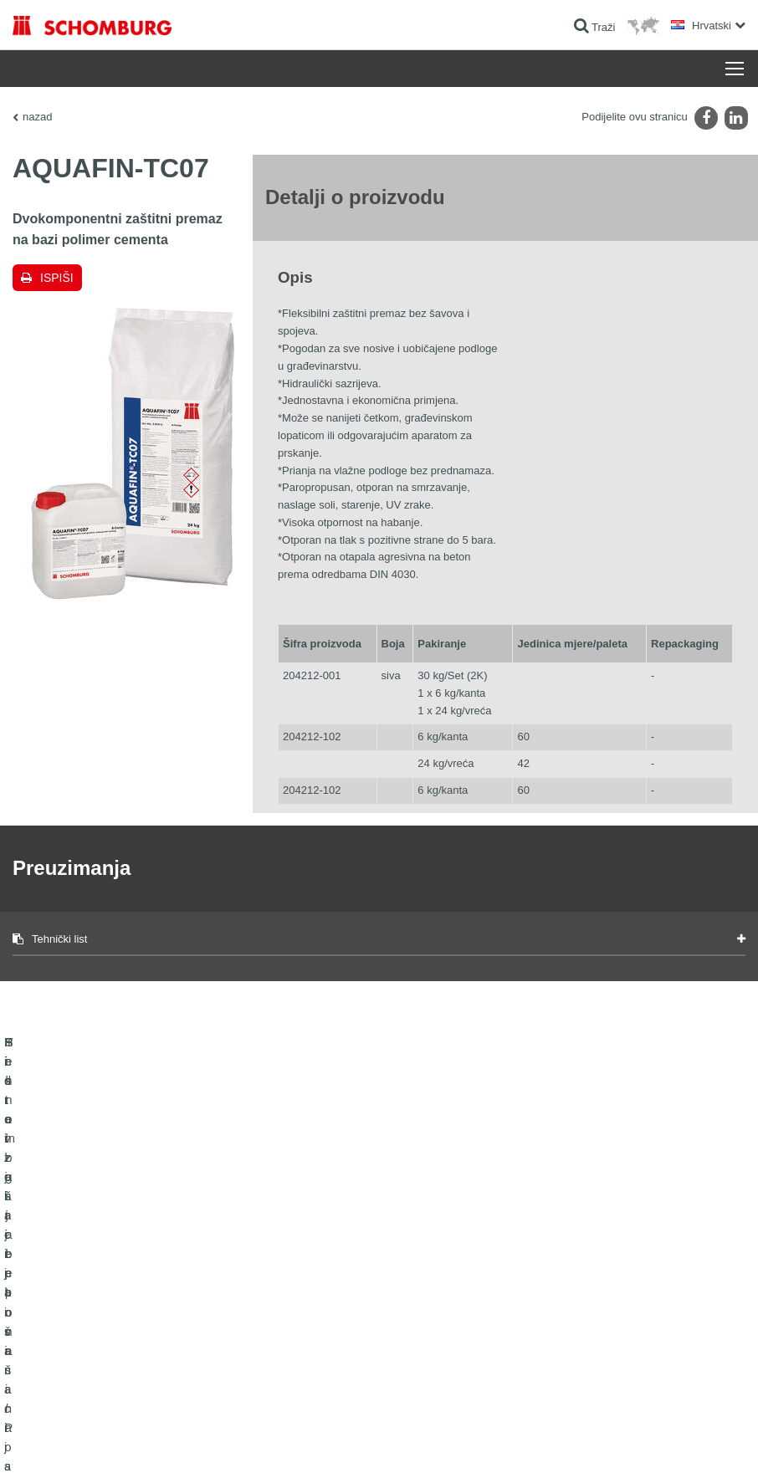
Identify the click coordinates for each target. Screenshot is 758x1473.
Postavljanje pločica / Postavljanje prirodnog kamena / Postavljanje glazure (110, 1315)
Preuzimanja (293, 1302)
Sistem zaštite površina (64, 1352)
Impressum (93, 1440)
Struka (279, 1327)
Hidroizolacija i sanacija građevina (88, 1277)
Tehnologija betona (55, 1377)
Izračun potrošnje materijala (326, 1277)
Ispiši (57, 277)
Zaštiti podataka (153, 1440)
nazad (37, 116)
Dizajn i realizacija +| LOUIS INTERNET (667, 1440)
